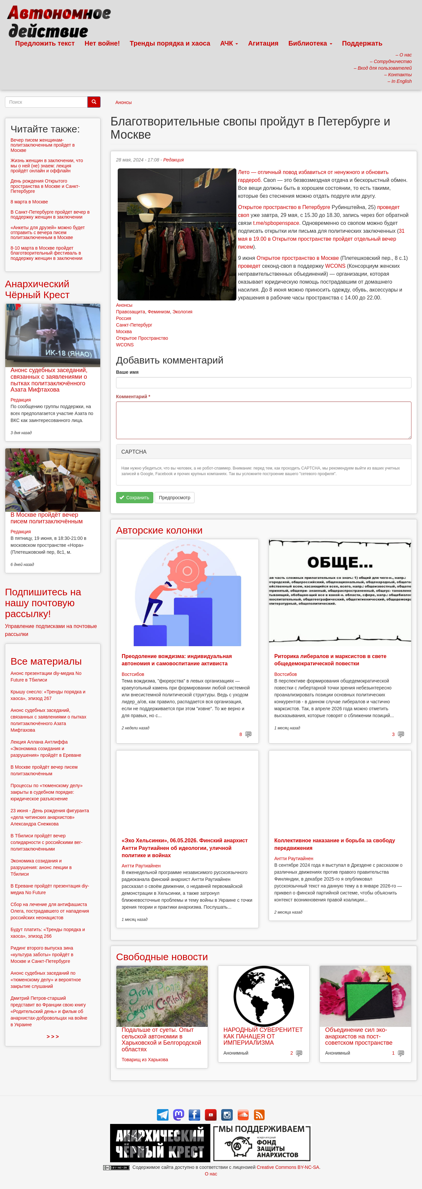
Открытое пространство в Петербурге (284, 207)
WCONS (335, 266)
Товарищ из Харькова (145, 1059)
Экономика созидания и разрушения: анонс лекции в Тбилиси (41, 867)
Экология (182, 311)
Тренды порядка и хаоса (170, 43)
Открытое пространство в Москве (297, 258)
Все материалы (46, 661)
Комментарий (133, 396)
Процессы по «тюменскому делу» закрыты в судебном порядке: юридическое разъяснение (47, 792)
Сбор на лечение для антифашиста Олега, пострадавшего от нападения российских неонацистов (50, 911)
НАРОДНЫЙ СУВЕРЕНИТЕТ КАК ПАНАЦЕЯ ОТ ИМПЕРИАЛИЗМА (263, 1036)
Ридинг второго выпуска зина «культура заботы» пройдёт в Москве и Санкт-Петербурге (42, 954)
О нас (211, 1173)
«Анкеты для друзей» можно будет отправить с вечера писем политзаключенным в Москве (48, 232)
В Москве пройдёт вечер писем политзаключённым (47, 518)
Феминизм (159, 311)
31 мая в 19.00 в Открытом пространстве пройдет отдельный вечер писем (321, 239)
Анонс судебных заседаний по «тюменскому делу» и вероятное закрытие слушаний (46, 979)
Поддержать (362, 43)
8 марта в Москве (29, 201)
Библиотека (310, 43)
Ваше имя (127, 372)
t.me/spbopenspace (276, 223)
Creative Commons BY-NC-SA (288, 1167)
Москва (124, 331)
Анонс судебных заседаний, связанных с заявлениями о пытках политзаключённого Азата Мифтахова (49, 380)
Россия (123, 318)
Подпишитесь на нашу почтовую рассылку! (43, 602)
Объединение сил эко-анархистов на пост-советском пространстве (358, 1036)
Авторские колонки (159, 530)
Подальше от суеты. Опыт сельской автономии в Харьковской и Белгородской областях (161, 1040)
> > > (53, 1036)
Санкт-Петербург (134, 325)
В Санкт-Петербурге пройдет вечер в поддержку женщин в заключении (50, 214)
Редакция (173, 159)
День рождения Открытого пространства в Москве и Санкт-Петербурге (45, 186)
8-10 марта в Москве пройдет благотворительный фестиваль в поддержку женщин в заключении (46, 253)
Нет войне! (102, 43)
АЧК (229, 43)
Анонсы (123, 102)
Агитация (263, 43)
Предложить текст (45, 43)
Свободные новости (162, 956)
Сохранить (134, 497)
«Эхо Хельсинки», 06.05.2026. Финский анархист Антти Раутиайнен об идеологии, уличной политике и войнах (185, 848)
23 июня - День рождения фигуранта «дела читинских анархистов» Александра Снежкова (50, 817)
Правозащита (130, 311)
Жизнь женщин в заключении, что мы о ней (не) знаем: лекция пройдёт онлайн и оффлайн (47, 165)
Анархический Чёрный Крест (37, 289)
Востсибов (133, 674)
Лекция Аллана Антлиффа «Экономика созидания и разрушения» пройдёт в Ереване (46, 748)
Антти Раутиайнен (141, 865)
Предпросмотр (174, 497)
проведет (249, 266)
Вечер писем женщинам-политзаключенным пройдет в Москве (43, 145)
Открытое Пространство (142, 338)
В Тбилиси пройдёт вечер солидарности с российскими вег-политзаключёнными (46, 842)
